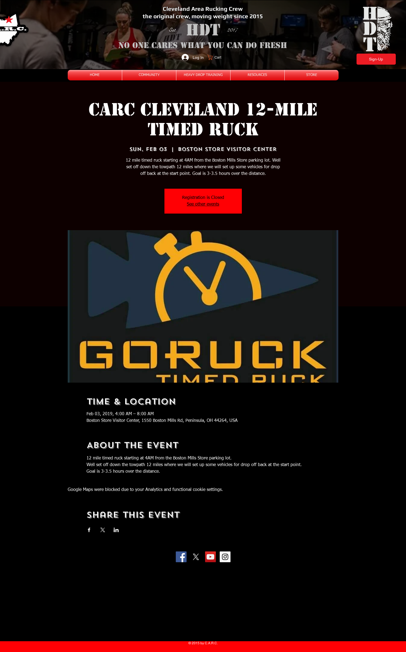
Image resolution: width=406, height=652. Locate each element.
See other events (203, 204)
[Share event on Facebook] (89, 530)
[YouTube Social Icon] (210, 556)
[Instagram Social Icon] (225, 556)
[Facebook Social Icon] (181, 556)
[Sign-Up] (376, 59)
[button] (217, 57)
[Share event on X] (102, 530)
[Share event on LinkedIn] (116, 530)
